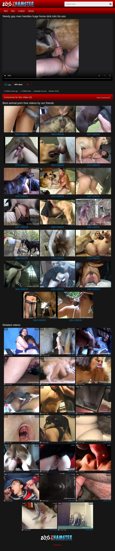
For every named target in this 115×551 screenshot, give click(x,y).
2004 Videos (93, 227)
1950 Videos (21, 258)
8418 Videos (21, 134)
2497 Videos (93, 196)
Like (7, 84)
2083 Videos (57, 227)
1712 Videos (93, 258)
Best (6, 11)
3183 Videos (21, 196)
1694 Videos (21, 289)
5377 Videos (93, 134)
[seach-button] (110, 4)
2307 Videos (21, 227)
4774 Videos (21, 165)
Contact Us (57, 545)
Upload (31, 11)
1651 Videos (75, 320)
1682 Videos (57, 289)
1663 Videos (39, 320)
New (13, 11)
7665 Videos (57, 134)
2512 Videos (57, 196)
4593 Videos (57, 165)
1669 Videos (93, 289)
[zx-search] (88, 4)
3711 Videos (93, 165)
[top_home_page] (19, 4)
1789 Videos (57, 258)
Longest (21, 11)
